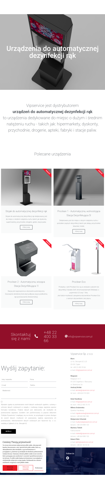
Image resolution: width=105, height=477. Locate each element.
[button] (26, 4)
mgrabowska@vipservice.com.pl (87, 413)
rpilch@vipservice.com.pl (84, 442)
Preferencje (38, 468)
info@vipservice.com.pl (80, 336)
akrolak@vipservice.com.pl (85, 390)
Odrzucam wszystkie (26, 468)
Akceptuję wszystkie (10, 468)
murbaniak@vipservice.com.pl (86, 422)
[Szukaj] (30, 10)
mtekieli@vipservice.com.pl (85, 433)
